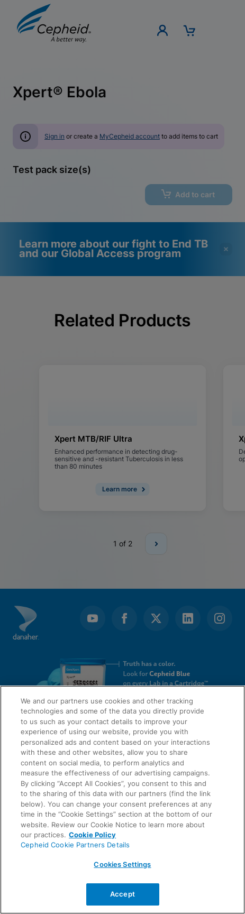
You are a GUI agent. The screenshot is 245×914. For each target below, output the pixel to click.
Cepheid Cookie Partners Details (75, 844)
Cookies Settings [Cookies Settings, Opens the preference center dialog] (122, 864)
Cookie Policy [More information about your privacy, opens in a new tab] (92, 834)
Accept (122, 894)
